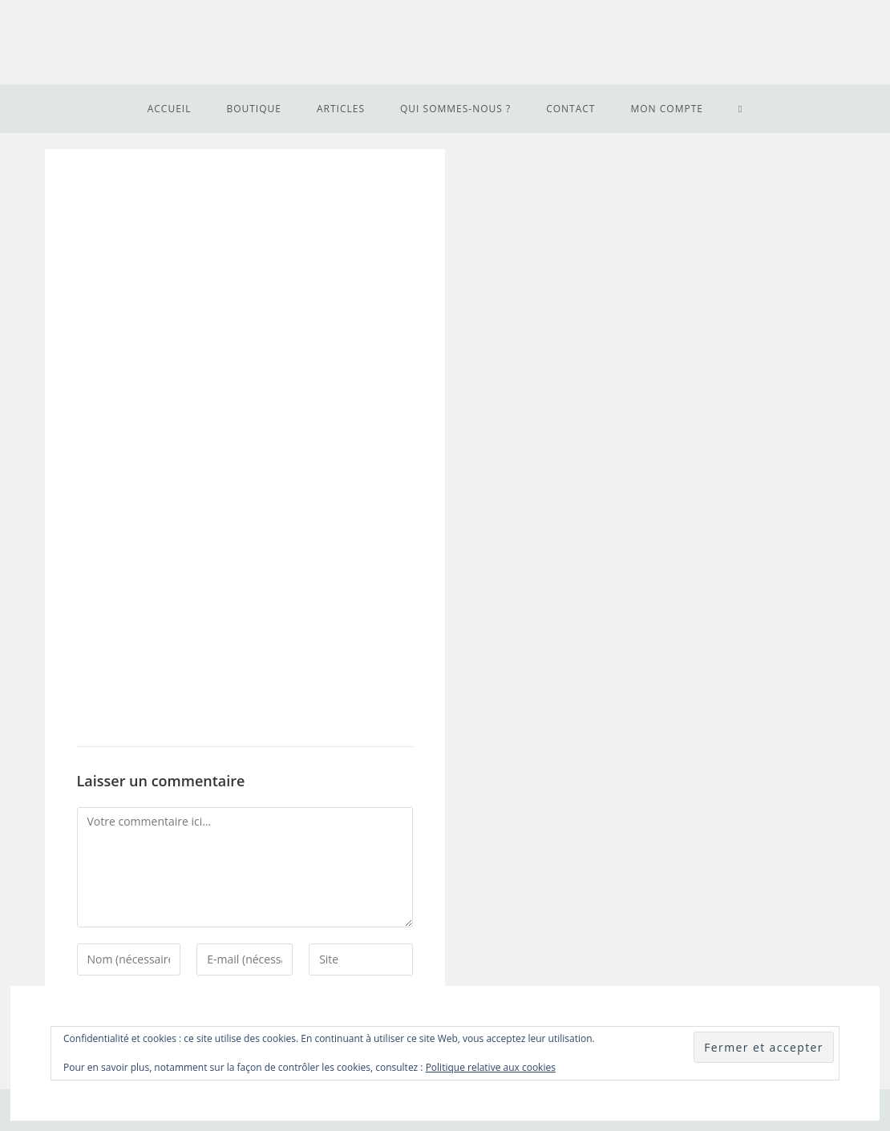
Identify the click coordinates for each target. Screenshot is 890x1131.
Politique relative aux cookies (491, 1067)
